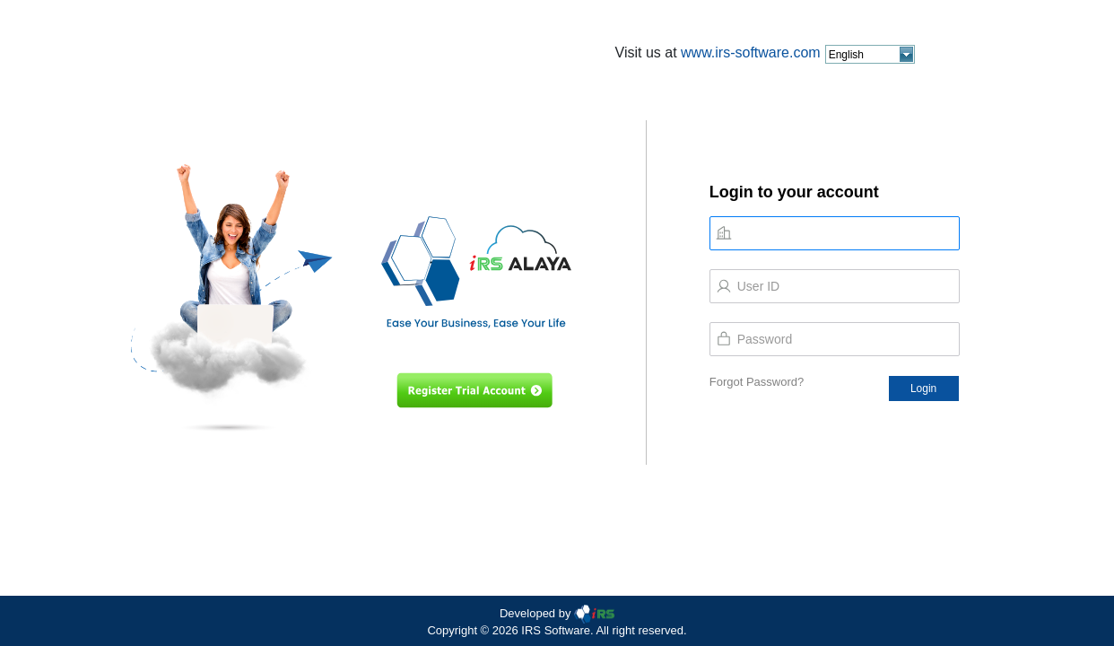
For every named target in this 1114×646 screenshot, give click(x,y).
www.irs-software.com (751, 52)
